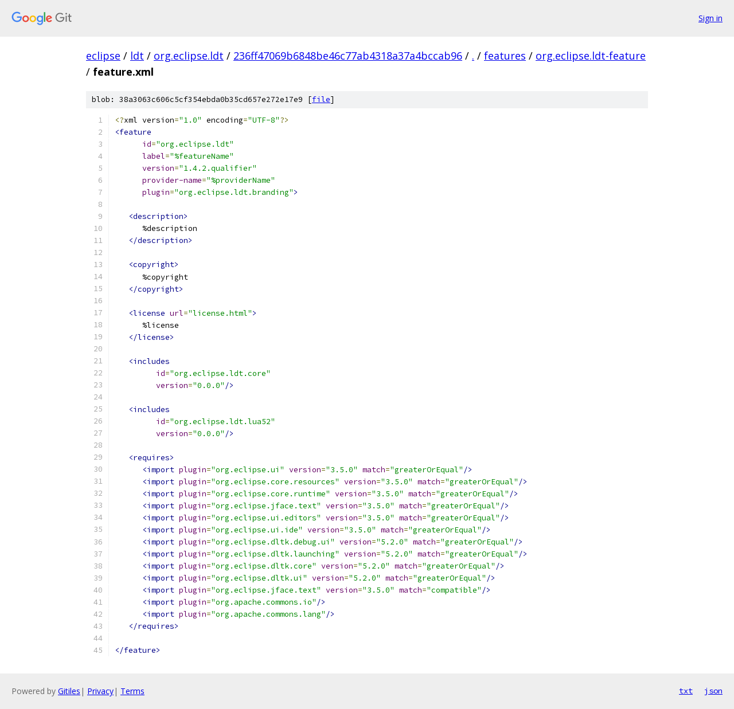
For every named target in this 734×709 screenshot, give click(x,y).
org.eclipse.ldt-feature (591, 55)
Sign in (710, 18)
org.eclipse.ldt (189, 55)
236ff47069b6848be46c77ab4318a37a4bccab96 (347, 55)
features (505, 55)
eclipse (103, 55)
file (321, 99)
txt (686, 691)
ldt (137, 55)
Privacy (100, 691)
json (713, 691)
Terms (132, 691)
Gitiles (69, 691)
